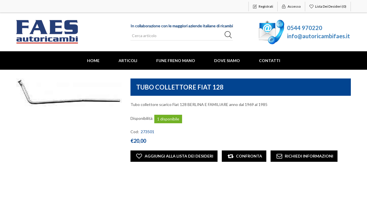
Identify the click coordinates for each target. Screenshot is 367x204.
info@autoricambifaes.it (318, 36)
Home (93, 60)
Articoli (128, 60)
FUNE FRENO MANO (175, 60)
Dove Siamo (227, 60)
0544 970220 (304, 27)
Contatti (269, 60)
